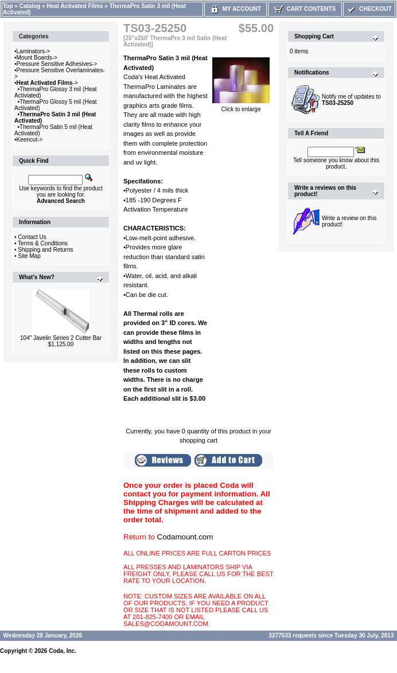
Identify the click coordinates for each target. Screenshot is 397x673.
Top (8, 6)
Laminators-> (33, 51)
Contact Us (32, 237)
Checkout (369, 9)
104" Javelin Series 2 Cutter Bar (61, 338)
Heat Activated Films (75, 6)
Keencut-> (30, 139)
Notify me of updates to (351, 99)
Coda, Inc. (62, 651)
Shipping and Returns (45, 249)
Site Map (29, 256)
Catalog (30, 6)
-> (47, 83)
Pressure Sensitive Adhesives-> (57, 64)
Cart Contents (305, 9)
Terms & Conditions (43, 243)
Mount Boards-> (37, 57)
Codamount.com (185, 537)
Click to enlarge (241, 106)
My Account (235, 9)
